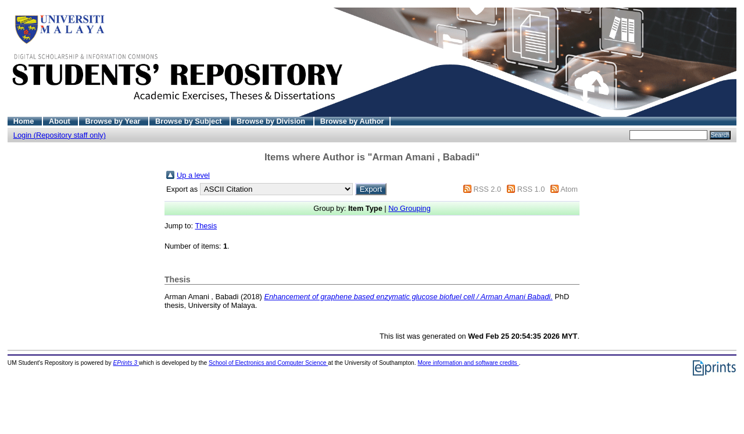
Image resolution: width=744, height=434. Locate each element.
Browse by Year (113, 121)
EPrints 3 (126, 363)
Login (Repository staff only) (59, 135)
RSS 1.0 (531, 189)
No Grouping (409, 208)
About (61, 121)
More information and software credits (467, 363)
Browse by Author (352, 121)
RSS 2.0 (487, 189)
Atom (569, 189)
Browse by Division (272, 121)
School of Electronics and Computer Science (268, 363)
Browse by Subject (189, 121)
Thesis (206, 225)
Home (24, 121)
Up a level (193, 175)
